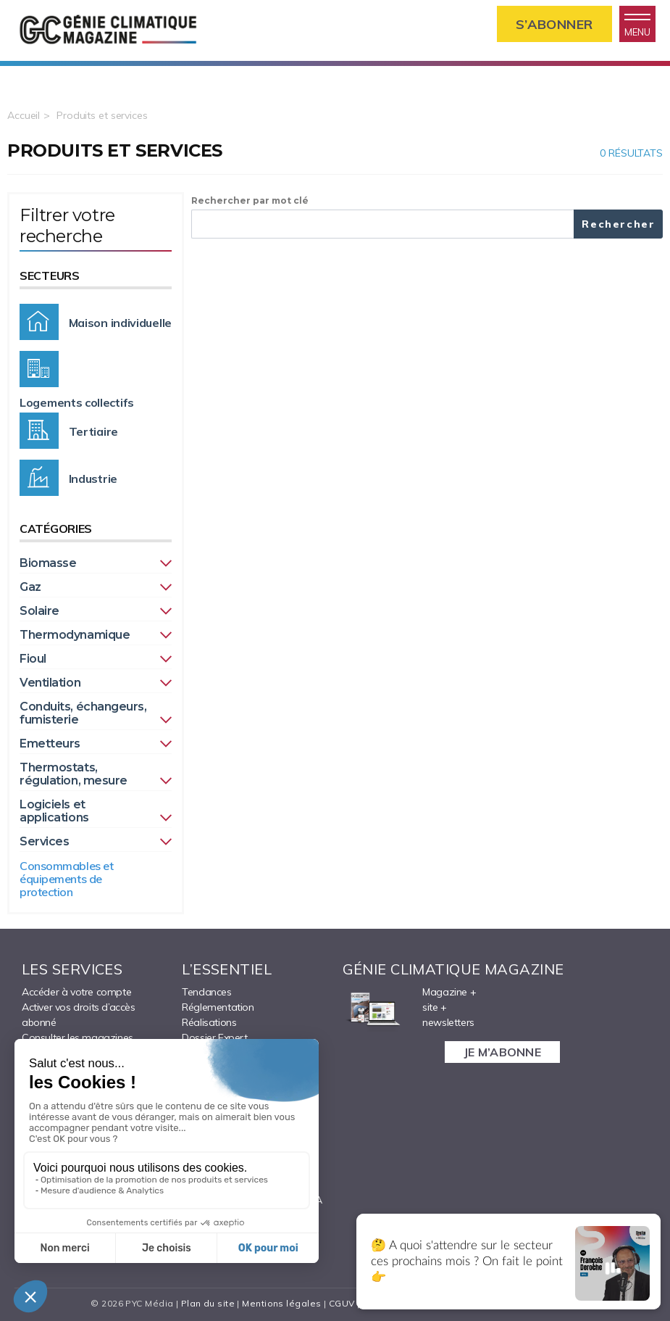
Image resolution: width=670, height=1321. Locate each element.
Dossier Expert (214, 1037)
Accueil (23, 115)
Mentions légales (281, 1303)
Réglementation (218, 1007)
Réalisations (209, 1022)
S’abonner (554, 24)
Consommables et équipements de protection (66, 878)
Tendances (206, 991)
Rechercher (619, 224)
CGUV (342, 1303)
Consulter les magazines (77, 1037)
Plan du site (208, 1303)
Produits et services (102, 115)
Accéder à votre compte (76, 991)
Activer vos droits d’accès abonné (78, 1015)
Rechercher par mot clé (250, 200)
